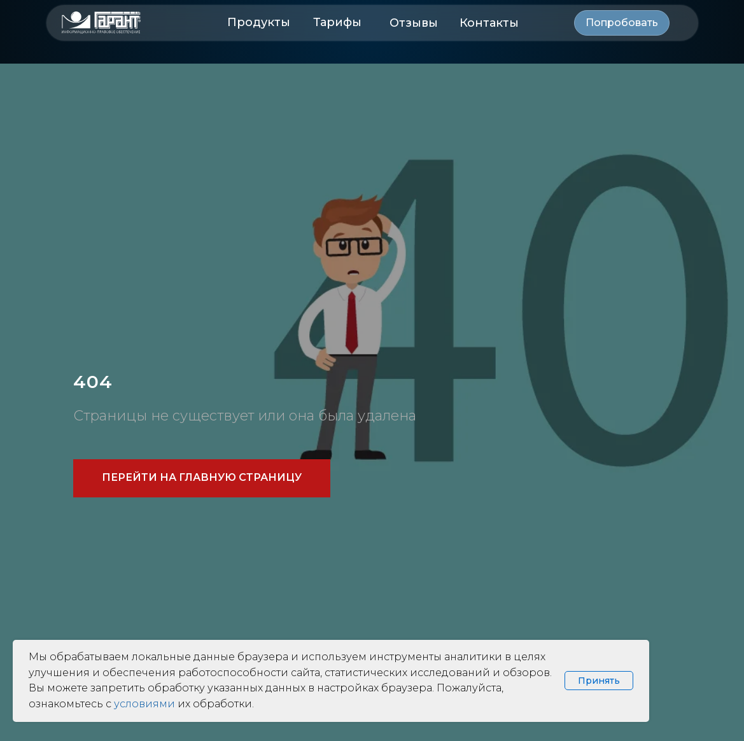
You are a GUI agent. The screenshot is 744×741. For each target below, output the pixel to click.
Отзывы (414, 23)
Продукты (258, 22)
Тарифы (337, 22)
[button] (622, 23)
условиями (144, 704)
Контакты (489, 23)
